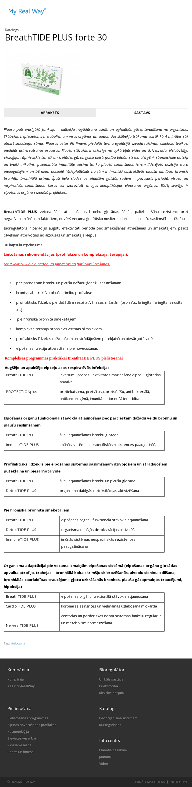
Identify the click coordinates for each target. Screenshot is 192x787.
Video (103, 763)
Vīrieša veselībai (20, 745)
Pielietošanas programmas (28, 718)
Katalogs (12, 30)
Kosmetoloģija (18, 731)
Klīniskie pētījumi (111, 692)
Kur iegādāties (110, 724)
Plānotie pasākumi (113, 750)
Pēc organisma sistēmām (118, 718)
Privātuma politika (150, 782)
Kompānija (16, 679)
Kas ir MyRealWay (21, 686)
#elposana (18, 643)
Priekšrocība (108, 686)
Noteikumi (179, 782)
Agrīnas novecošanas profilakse (32, 724)
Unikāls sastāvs (111, 679)
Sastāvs (142, 112)
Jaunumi (105, 756)
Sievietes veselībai (22, 738)
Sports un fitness (21, 752)
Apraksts (50, 112)
